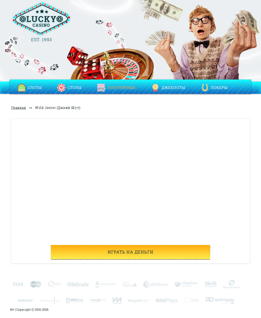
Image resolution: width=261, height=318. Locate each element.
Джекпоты (173, 88)
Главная (18, 107)
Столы (74, 88)
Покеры (219, 88)
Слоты (35, 88)
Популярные (121, 88)
